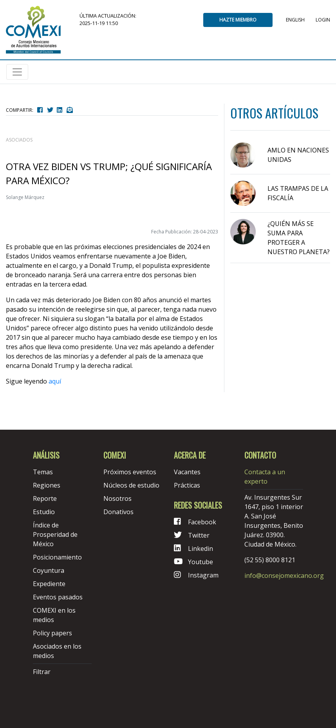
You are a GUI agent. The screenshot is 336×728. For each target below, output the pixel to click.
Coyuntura (48, 570)
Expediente (49, 583)
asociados (19, 139)
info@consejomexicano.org (284, 575)
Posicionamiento (57, 557)
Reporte (45, 498)
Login (323, 19)
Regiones (46, 485)
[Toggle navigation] (17, 72)
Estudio (44, 511)
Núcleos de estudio (131, 485)
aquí (55, 381)
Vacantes (187, 472)
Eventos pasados (58, 597)
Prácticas (187, 485)
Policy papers (52, 633)
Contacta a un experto (264, 477)
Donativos (118, 511)
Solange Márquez (25, 197)
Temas (43, 472)
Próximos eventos (129, 472)
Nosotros (117, 498)
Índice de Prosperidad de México (55, 534)
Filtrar (42, 671)
